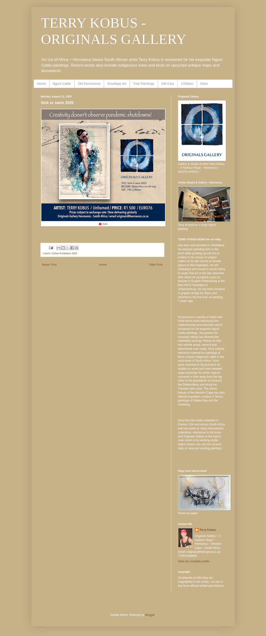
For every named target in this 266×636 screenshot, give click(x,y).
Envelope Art (116, 84)
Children (187, 84)
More (204, 84)
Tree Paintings (143, 84)
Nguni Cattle (62, 84)
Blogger (150, 615)
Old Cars (167, 84)
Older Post (156, 264)
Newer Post (49, 264)
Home (41, 84)
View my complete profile (193, 561)
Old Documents (89, 84)
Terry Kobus (208, 530)
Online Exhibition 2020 (64, 253)
